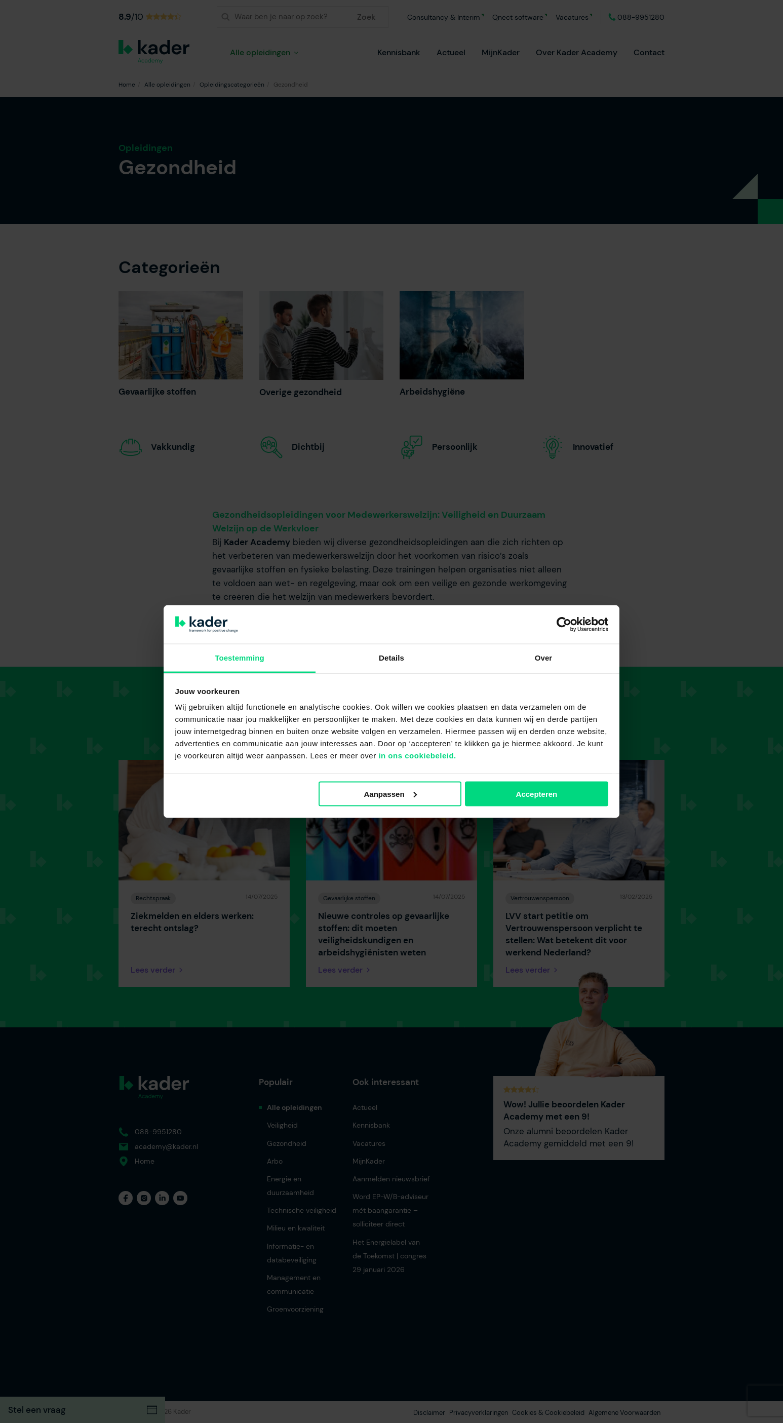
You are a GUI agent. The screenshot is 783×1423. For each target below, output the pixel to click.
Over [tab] (544, 657)
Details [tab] (391, 657)
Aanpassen (390, 793)
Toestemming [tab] (239, 657)
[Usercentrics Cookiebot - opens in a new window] (564, 624)
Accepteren (537, 793)
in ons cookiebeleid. (417, 755)
